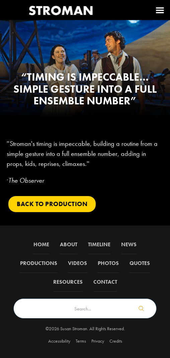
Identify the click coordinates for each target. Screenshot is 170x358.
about (68, 244)
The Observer (26, 180)
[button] (160, 10)
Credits (115, 341)
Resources (68, 281)
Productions (38, 263)
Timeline (99, 244)
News (129, 244)
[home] (60, 10)
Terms (81, 341)
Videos (77, 263)
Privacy (97, 341)
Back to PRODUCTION (52, 204)
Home (41, 244)
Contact (105, 281)
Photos (108, 263)
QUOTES (140, 263)
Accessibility (59, 341)
